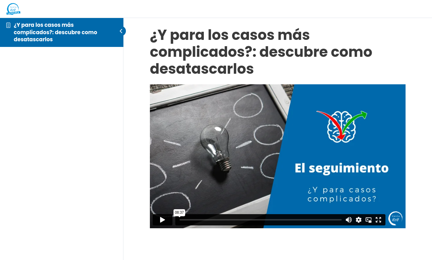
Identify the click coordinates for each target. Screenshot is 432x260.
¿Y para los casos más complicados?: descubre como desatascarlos (55, 32)
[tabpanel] (278, 156)
